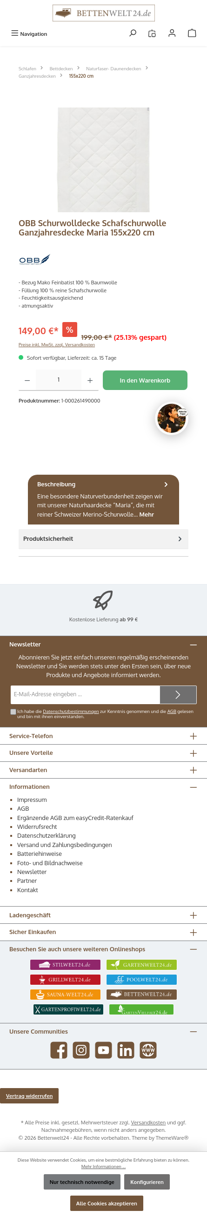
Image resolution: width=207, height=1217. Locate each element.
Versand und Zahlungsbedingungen (64, 844)
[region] (103, 160)
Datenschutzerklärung (46, 835)
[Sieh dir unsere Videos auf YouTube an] (103, 1050)
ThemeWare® (172, 1137)
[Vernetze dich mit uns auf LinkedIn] (125, 1050)
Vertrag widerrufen (29, 1095)
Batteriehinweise (39, 853)
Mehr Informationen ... (103, 1166)
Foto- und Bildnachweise (50, 863)
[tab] (103, 499)
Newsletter (32, 871)
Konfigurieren (147, 1181)
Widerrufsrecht (37, 826)
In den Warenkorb (145, 380)
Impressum (32, 799)
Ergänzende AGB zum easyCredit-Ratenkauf (75, 817)
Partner (27, 880)
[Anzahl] (58, 380)
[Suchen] (132, 33)
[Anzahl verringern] (27, 380)
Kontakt (27, 890)
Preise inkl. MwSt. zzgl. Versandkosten (57, 344)
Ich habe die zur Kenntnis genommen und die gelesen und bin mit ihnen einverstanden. (105, 713)
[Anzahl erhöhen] (90, 380)
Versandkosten (148, 1122)
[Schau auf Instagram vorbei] (81, 1050)
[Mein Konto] (172, 33)
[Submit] (178, 695)
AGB (171, 711)
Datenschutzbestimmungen (71, 711)
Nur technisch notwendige (82, 1181)
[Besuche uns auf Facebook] (58, 1050)
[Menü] (29, 33)
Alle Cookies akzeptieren (106, 1203)
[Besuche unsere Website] (148, 1050)
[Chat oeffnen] (171, 418)
